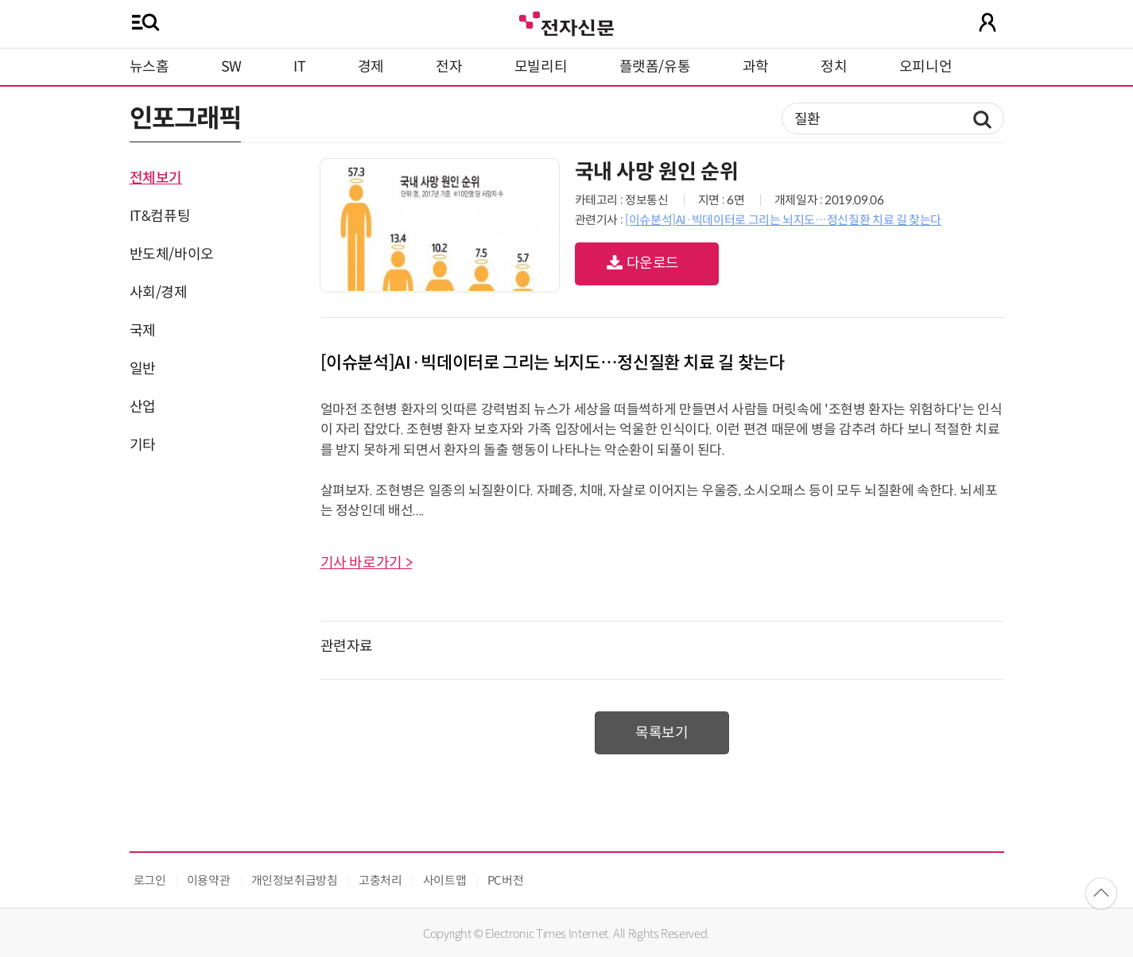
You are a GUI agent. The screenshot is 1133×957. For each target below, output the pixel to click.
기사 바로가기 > (366, 562)
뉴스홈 (149, 67)
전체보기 (156, 178)
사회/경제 (159, 292)
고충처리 (380, 880)
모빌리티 (541, 67)
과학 (756, 67)
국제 (143, 330)
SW (231, 67)
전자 (449, 67)
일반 (143, 369)
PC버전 (505, 880)
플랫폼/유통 (655, 67)
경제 (371, 67)
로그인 (150, 880)
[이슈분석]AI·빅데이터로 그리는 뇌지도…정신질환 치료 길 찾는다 (783, 219)
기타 (143, 445)
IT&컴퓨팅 (160, 216)
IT (299, 67)
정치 (834, 67)
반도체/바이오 (172, 254)
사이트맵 (445, 880)
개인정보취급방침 (294, 880)
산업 (143, 407)
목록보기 (662, 733)
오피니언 (926, 67)
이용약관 (209, 880)
